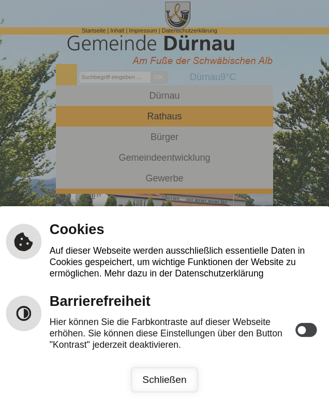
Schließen (164, 379)
